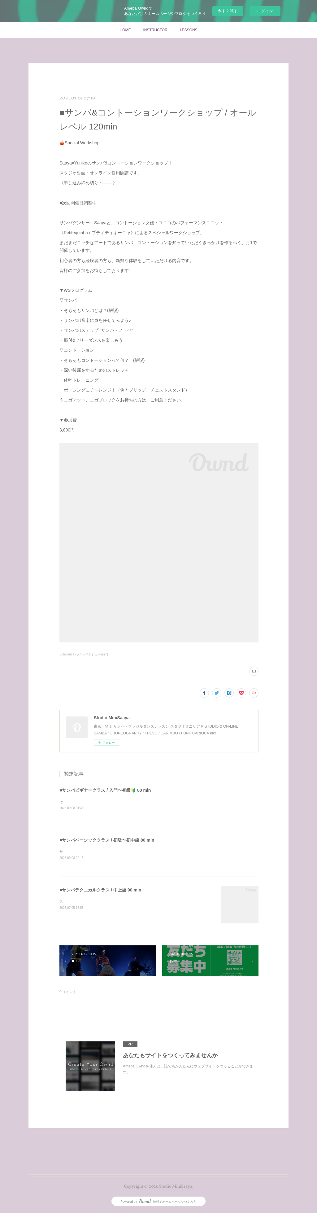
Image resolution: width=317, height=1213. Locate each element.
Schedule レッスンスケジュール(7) (83, 654)
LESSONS (189, 30)
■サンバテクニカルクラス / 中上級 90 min (100, 890)
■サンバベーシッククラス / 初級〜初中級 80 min (106, 840)
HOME (125, 30)
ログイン (265, 11)
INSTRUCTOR (155, 30)
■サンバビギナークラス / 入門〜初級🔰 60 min (105, 790)
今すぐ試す (228, 10)
